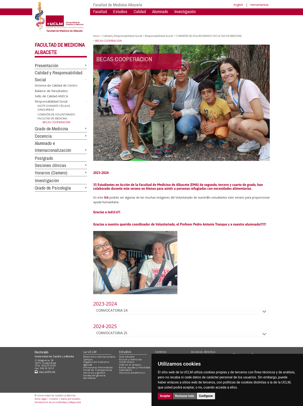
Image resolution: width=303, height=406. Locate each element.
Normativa (89, 377)
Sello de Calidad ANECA (51, 96)
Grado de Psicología (53, 188)
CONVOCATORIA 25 (115, 333)
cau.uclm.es (45, 372)
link (106, 197)
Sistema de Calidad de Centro (56, 85)
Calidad (140, 11)
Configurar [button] (206, 396)
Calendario (125, 369)
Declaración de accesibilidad (51, 402)
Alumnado (160, 11)
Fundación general (94, 375)
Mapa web (75, 402)
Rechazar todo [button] (184, 396)
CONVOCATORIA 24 (115, 310)
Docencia (43, 136)
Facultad (100, 11)
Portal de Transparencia (97, 369)
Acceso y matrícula (130, 359)
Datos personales (70, 398)
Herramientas (259, 5)
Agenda (87, 364)
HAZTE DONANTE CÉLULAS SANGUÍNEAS (53, 108)
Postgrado (44, 158)
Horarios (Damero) (51, 173)
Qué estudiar (127, 356)
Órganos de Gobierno (96, 361)
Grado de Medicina (51, 129)
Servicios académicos (132, 372)
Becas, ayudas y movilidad (134, 367)
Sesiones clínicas (50, 165)
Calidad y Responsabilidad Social (122, 36)
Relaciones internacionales (99, 356)
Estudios (120, 11)
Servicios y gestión (94, 372)
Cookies (53, 398)
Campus (88, 359)
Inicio (96, 36)
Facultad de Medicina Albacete (117, 5)
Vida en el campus (130, 364)
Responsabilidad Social (51, 101)
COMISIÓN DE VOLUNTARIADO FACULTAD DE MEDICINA (56, 116)
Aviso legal (41, 398)
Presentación (46, 65)
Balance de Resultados (51, 90)
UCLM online (126, 361)
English (238, 5)
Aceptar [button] (165, 396)
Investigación (185, 11)
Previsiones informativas (98, 367)
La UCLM (90, 352)
